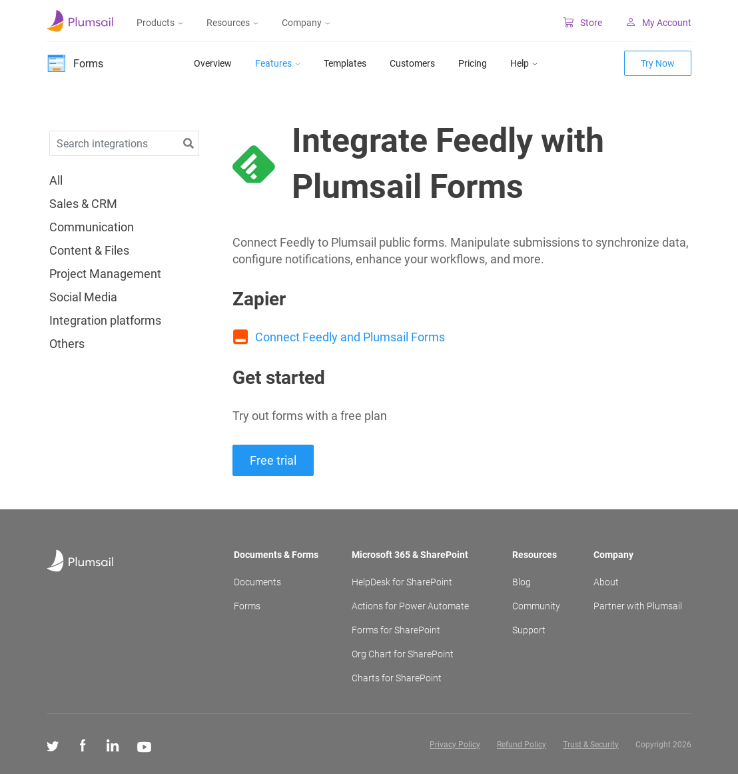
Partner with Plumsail (637, 606)
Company (306, 22)
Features (277, 63)
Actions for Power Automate (410, 606)
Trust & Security (591, 744)
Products (160, 22)
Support (529, 630)
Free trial (273, 460)
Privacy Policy (455, 744)
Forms (247, 606)
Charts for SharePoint (397, 678)
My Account (658, 22)
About (606, 582)
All (56, 180)
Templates (345, 63)
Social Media (83, 297)
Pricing (472, 63)
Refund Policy (521, 744)
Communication (91, 227)
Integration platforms (105, 320)
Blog (521, 582)
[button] (188, 143)
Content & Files (89, 250)
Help (524, 63)
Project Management (105, 274)
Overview (213, 63)
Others (67, 344)
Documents (257, 582)
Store (582, 22)
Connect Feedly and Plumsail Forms (350, 337)
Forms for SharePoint (396, 630)
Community (536, 606)
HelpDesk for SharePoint (402, 582)
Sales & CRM (83, 204)
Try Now (658, 63)
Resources (232, 22)
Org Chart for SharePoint (403, 654)
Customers (412, 63)
